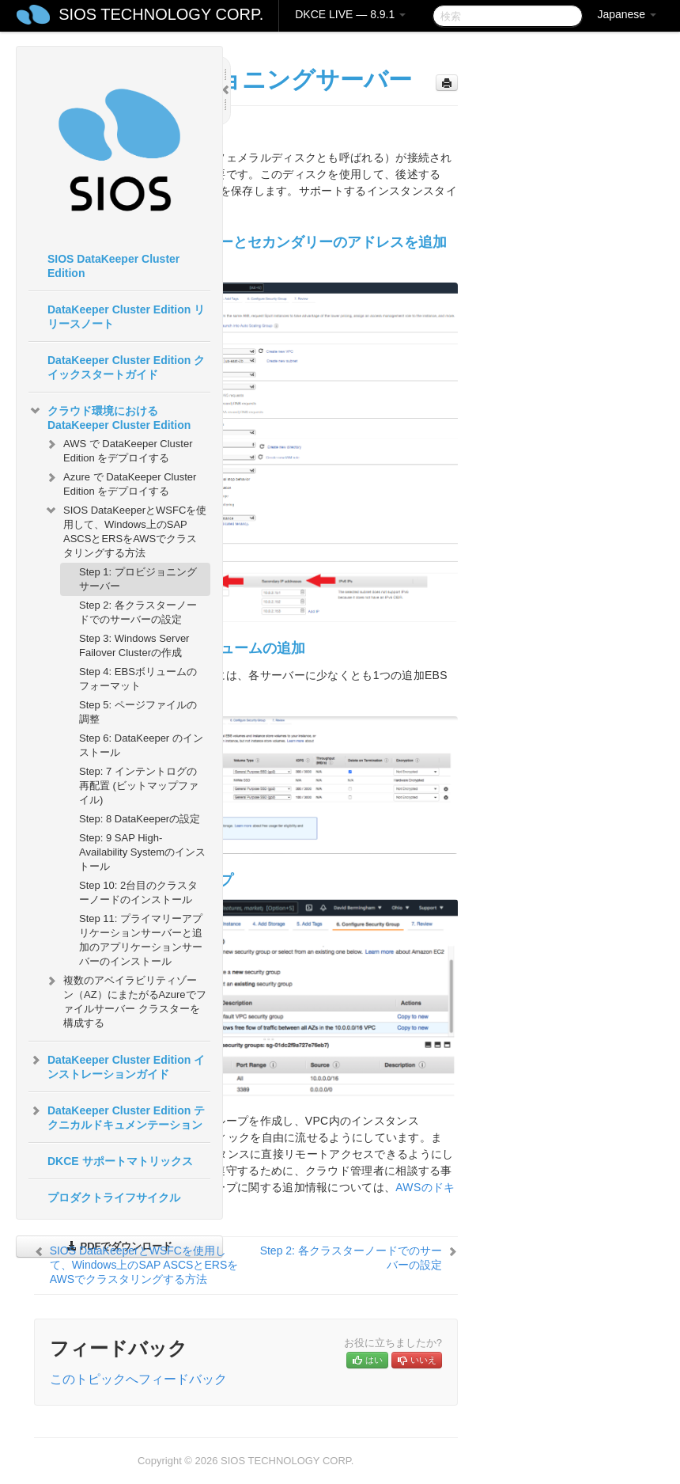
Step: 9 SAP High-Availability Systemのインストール (142, 852)
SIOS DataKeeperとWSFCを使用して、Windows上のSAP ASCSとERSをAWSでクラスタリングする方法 (125, 530)
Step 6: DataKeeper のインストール (141, 745)
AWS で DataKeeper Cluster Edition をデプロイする (118, 449)
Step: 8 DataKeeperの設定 (139, 819)
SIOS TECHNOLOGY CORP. (161, 14)
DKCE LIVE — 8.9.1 (350, 14)
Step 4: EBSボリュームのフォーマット (138, 679)
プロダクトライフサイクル (113, 1197)
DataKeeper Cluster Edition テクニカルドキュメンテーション (116, 1116)
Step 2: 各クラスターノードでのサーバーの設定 (138, 612)
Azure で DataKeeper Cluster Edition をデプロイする (120, 482)
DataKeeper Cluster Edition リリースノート (126, 316)
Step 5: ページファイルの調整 (138, 712)
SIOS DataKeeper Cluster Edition (113, 265)
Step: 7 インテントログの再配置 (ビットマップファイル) (138, 785)
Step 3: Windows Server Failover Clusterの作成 (134, 645)
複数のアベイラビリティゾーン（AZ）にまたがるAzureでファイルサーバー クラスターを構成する (125, 1000)
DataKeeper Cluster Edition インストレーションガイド (116, 1065)
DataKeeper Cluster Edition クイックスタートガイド (126, 367)
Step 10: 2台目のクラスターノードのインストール (138, 892)
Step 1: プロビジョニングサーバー (138, 579)
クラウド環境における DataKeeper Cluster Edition (109, 416)
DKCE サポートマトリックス (120, 1161)
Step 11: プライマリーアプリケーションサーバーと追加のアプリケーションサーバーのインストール (140, 940)
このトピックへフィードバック (138, 1379)
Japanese (626, 14)
